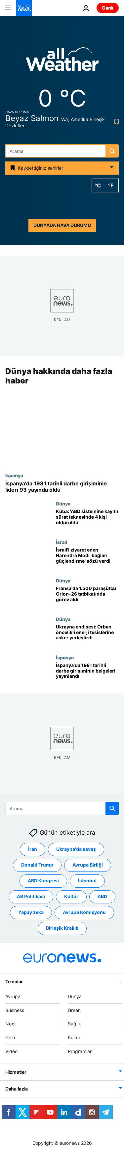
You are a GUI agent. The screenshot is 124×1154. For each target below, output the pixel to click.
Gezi (10, 1037)
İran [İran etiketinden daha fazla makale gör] (32, 849)
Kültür (74, 1037)
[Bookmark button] (115, 121)
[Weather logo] (62, 61)
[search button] (112, 151)
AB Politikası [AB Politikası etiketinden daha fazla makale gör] (31, 896)
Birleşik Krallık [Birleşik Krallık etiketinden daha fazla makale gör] (62, 928)
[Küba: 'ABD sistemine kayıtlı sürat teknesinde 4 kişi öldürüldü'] (87, 520)
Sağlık (74, 1023)
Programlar (80, 1051)
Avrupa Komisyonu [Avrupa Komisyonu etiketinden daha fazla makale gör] (84, 912)
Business (14, 1010)
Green (74, 1010)
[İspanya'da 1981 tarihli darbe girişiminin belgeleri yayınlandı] (87, 674)
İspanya (14, 475)
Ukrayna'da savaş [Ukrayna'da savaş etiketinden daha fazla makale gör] (76, 849)
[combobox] (62, 151)
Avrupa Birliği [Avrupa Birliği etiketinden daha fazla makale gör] (87, 865)
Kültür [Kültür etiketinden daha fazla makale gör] (71, 896)
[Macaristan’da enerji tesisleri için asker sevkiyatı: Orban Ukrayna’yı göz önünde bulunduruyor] (87, 635)
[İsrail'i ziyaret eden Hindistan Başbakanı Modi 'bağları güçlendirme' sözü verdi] (87, 558)
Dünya (63, 503)
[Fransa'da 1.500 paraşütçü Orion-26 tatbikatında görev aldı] (87, 597)
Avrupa (13, 996)
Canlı (107, 8)
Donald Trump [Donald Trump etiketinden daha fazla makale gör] (37, 865)
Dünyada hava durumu (62, 225)
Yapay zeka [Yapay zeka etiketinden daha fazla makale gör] (31, 912)
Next (10, 1023)
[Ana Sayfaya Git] (24, 8)
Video (11, 1051)
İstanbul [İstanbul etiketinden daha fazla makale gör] (87, 880)
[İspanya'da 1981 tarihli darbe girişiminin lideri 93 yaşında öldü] (62, 486)
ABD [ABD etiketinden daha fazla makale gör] (102, 896)
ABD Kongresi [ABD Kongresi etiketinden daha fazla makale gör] (43, 880)
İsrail (61, 542)
